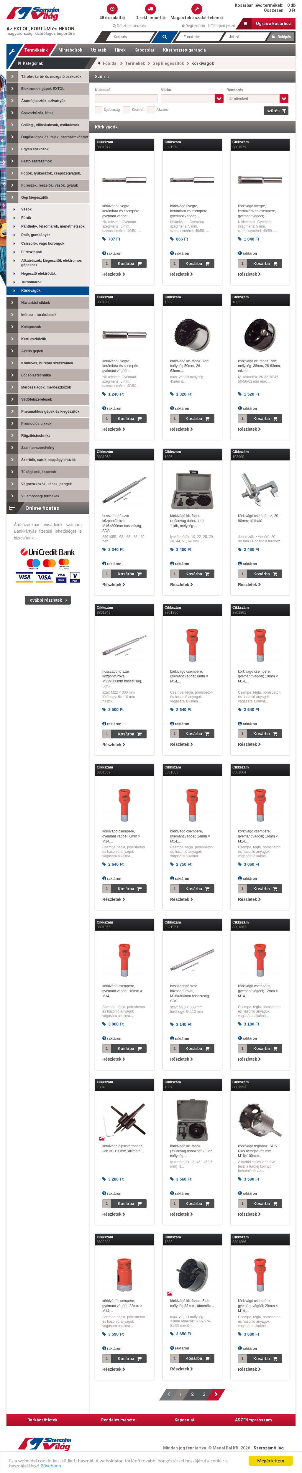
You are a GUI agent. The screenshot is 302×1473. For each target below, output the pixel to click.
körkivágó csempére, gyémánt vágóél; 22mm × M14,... (122, 1306)
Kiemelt (138, 110)
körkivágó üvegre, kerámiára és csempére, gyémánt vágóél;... (121, 211)
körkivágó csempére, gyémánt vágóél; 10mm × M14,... (258, 676)
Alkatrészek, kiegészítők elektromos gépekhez (44, 263)
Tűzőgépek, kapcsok (31, 472)
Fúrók (18, 218)
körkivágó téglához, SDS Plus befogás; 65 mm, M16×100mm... (257, 1151)
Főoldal (110, 63)
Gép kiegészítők (168, 63)
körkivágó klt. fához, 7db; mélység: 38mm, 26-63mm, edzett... (259, 366)
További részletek (45, 600)
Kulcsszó (103, 90)
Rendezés (234, 90)
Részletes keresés (129, 26)
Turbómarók (24, 282)
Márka (166, 90)
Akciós (162, 110)
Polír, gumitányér (28, 235)
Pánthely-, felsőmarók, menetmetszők (45, 226)
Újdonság (112, 110)
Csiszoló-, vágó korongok (35, 243)
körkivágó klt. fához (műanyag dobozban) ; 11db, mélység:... (188, 521)
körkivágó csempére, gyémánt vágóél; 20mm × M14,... (258, 1306)
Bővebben (51, 1466)
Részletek (113, 274)
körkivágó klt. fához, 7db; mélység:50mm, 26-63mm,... (189, 366)
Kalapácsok (23, 327)
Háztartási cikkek (28, 303)
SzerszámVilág (269, 1448)
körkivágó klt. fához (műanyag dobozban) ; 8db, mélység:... (192, 1151)
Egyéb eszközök (27, 149)
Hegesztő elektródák (31, 273)
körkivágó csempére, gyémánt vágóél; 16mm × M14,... (258, 836)
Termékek (135, 63)
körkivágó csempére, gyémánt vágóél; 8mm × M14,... (189, 676)
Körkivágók (23, 291)
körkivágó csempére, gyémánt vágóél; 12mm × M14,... (258, 991)
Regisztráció (193, 26)
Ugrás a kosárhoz (267, 23)
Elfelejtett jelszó (221, 26)
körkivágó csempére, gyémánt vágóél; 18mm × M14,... (122, 991)
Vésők (19, 209)
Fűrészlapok (24, 252)
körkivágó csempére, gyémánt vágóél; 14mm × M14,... (190, 836)
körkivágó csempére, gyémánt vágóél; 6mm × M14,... (121, 836)
